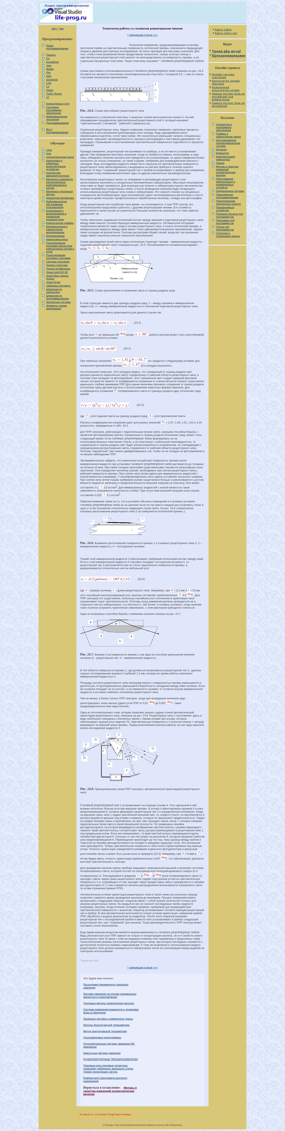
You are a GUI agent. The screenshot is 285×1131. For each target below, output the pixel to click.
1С (47, 97)
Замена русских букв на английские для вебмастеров (228, 96)
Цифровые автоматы (58, 285)
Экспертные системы (58, 302)
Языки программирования (57, 47)
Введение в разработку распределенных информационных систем (59, 184)
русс (54, 28)
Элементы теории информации (56, 307)
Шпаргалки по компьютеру (54, 291)
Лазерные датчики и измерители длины (108, 1018)
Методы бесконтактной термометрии (106, 1025)
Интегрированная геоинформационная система (228, 143)
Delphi (49, 90)
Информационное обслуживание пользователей (56, 204)
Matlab (50, 69)
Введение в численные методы (59, 193)
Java (48, 65)
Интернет (221, 149)
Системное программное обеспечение (53, 110)
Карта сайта (223, 29)
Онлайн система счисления (223, 76)
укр (61, 28)
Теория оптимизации (58, 268)
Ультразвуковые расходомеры (102, 1037)
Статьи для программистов (225, 228)
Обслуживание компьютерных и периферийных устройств (225, 183)
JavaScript (52, 79)
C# (47, 86)
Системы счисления (57, 261)
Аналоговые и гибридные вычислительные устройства (56, 165)
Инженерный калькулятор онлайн (226, 89)
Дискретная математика (60, 198)
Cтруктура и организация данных (228, 235)
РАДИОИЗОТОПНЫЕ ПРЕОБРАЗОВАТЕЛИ (110, 1059)
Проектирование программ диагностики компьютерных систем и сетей (60, 247)
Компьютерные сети (57, 103)
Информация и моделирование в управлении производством (56, 215)
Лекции (220, 163)
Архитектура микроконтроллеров (57, 174)
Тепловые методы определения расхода (108, 1003)
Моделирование (55, 236)
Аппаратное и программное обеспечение (224, 127)
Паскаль (51, 55)
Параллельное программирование (227, 196)
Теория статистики (57, 265)
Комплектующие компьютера (225, 158)
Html (48, 76)
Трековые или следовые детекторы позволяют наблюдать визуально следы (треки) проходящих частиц (108, 1068)
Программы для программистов (225, 222)
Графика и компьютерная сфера (228, 135)
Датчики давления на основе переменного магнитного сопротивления (109, 995)
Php (48, 72)
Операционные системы (230, 191)
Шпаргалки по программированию (57, 297)
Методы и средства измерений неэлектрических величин (110, 1091)
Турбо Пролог (54, 93)
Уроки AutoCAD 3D (57, 272)
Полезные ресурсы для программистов (229, 215)
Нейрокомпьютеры (57, 239)
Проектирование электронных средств (228, 202)
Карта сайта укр (226, 33)
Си (47, 58)
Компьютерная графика (60, 223)
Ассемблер (52, 62)
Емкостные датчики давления (101, 1053)
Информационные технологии (56, 118)
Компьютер (222, 153)
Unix (48, 153)
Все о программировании (57, 131)
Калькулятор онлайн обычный (226, 82)
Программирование (57, 123)
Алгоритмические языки (60, 157)
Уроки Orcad (53, 282)
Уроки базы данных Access (57, 277)
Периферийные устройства (225, 209)
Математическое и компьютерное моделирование (57, 229)
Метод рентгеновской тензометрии (105, 1031)
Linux (49, 150)
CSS (48, 83)
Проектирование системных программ (58, 257)
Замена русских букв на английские (228, 105)
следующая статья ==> (143, 35)
